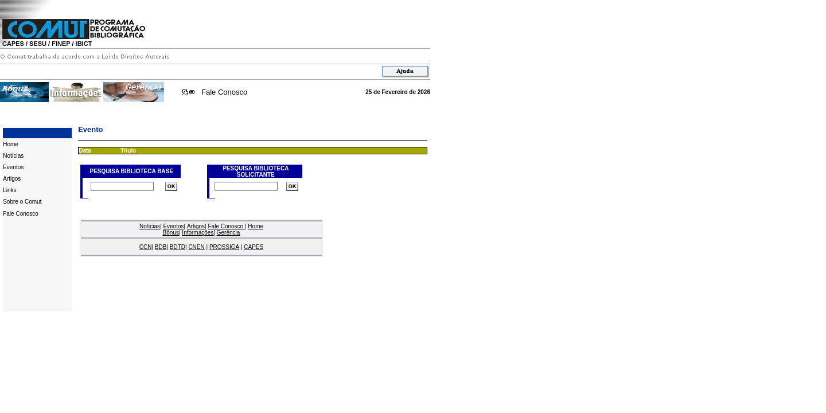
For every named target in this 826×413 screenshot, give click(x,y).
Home (10, 144)
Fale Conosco (224, 92)
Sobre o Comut (22, 201)
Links (9, 190)
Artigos (12, 179)
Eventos (13, 167)
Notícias (13, 156)
